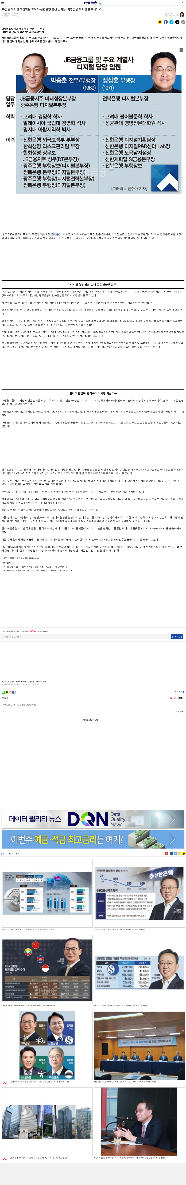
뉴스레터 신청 (176, 637)
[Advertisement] (93, 213)
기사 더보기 (15, 772)
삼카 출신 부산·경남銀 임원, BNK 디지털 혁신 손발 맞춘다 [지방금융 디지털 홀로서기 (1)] (38, 570)
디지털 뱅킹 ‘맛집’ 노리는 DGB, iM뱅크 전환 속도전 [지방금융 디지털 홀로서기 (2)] (35, 567)
